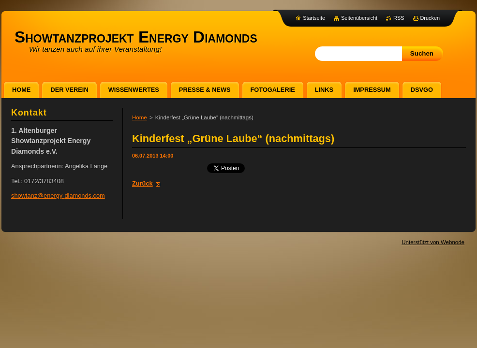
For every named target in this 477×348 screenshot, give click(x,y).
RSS (398, 18)
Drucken (430, 18)
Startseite (314, 18)
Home (139, 117)
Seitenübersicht (359, 18)
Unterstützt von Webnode (433, 242)
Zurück (142, 183)
